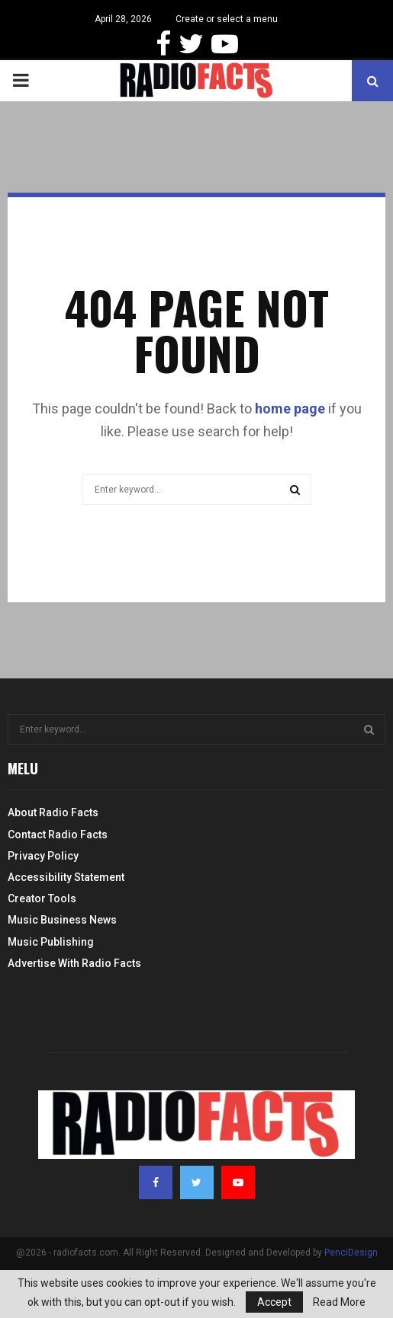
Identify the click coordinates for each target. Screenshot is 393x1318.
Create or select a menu (227, 19)
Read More (339, 1302)
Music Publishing (51, 942)
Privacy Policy (43, 856)
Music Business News (62, 920)
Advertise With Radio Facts (74, 963)
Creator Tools (42, 898)
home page (290, 408)
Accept (274, 1302)
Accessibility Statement (66, 877)
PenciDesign (351, 1252)
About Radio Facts (53, 812)
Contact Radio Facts (58, 834)
